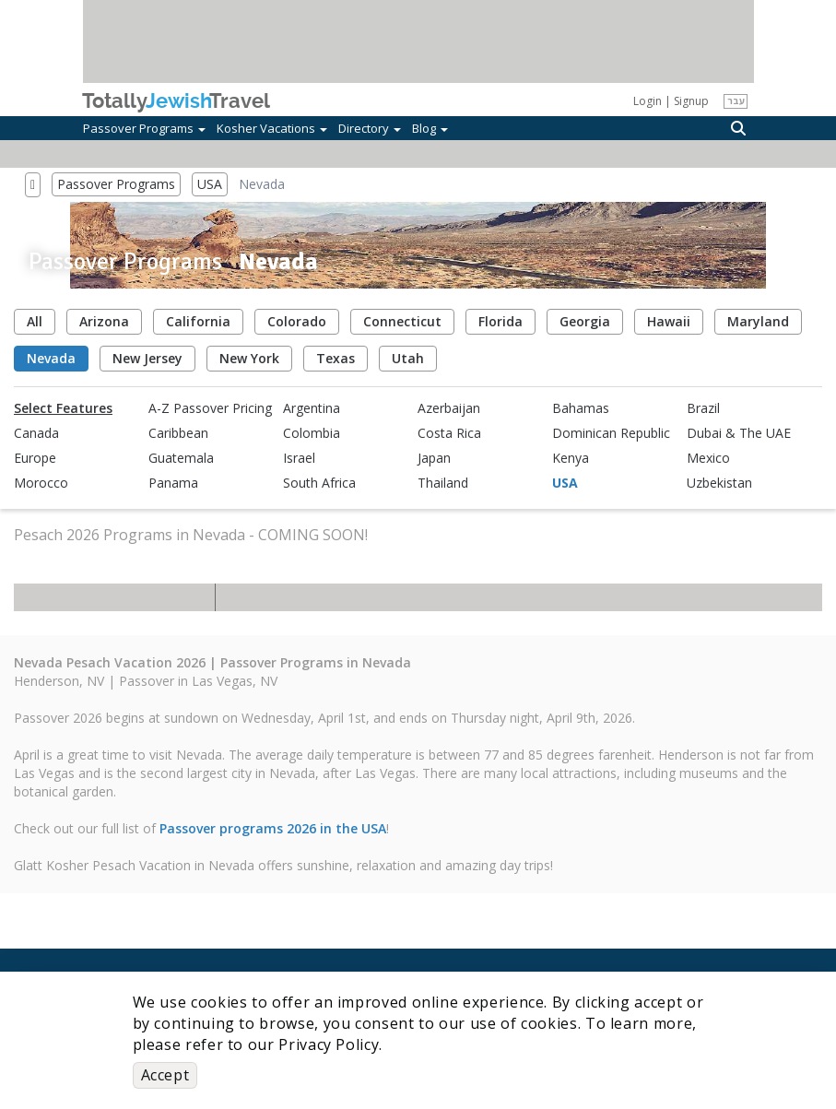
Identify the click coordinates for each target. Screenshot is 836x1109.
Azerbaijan (449, 408)
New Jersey (147, 358)
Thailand (443, 483)
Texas (335, 358)
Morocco (41, 483)
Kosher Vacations (272, 128)
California (198, 321)
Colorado (296, 321)
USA (209, 184)
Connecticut (402, 321)
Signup (691, 101)
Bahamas (580, 408)
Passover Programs (144, 128)
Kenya (570, 458)
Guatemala (181, 458)
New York (249, 358)
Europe (35, 458)
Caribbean (178, 433)
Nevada (51, 358)
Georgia (584, 321)
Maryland (758, 321)
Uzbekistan (719, 483)
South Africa (319, 483)
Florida (500, 321)
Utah (408, 358)
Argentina (311, 408)
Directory (369, 128)
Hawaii (668, 321)
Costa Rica (449, 433)
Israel (299, 458)
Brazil (703, 408)
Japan (434, 458)
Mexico (708, 458)
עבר (736, 100)
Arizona (104, 321)
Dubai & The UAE (739, 433)
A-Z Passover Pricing (210, 408)
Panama (173, 483)
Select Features (63, 408)
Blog (430, 128)
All (34, 321)
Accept (165, 1075)
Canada (36, 433)
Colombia (311, 433)
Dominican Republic (611, 433)
